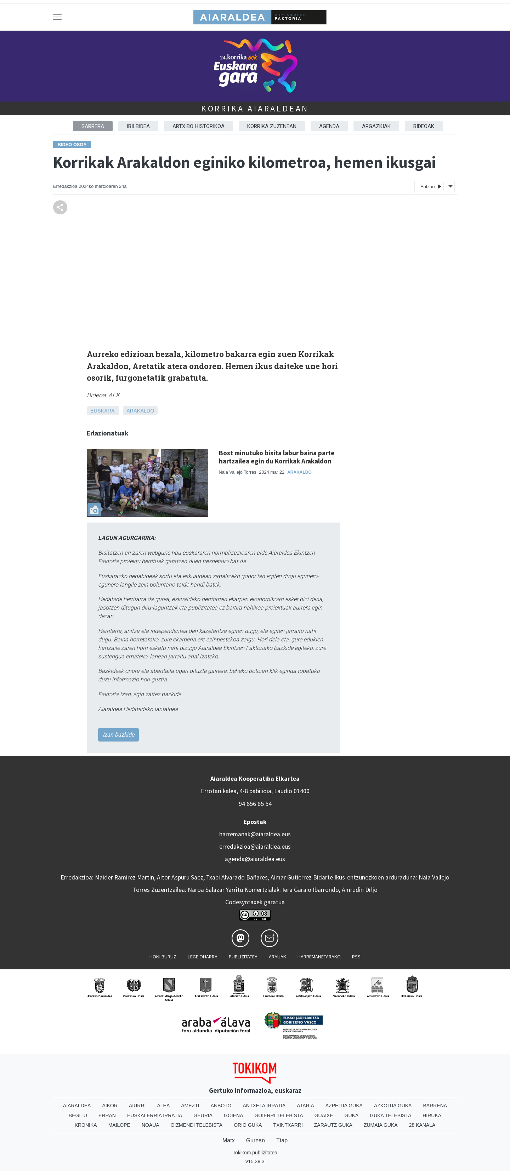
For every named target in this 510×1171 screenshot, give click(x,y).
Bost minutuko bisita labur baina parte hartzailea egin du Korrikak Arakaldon (277, 457)
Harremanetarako (319, 956)
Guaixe (323, 1115)
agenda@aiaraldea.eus (255, 859)
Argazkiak (376, 126)
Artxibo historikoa (198, 126)
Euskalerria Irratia (154, 1115)
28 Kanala (422, 1125)
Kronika (86, 1125)
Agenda (329, 126)
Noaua (150, 1125)
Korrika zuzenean (271, 126)
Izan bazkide (118, 734)
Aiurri (137, 1105)
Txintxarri (288, 1125)
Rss (356, 956)
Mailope (119, 1125)
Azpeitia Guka (344, 1105)
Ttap (282, 1140)
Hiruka (432, 1115)
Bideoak (423, 126)
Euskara (102, 411)
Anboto (221, 1105)
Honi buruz (162, 956)
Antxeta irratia (264, 1105)
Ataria (305, 1105)
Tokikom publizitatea (255, 1152)
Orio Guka (248, 1125)
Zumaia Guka (381, 1125)
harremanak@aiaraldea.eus (255, 834)
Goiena (233, 1115)
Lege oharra (202, 956)
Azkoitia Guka (393, 1105)
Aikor (110, 1105)
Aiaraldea (77, 1105)
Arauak (277, 956)
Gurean (255, 1140)
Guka (352, 1115)
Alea (163, 1105)
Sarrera (92, 126)
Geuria (202, 1115)
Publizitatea (243, 956)
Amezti (190, 1105)
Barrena (435, 1105)
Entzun (430, 186)
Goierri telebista (278, 1115)
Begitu (78, 1115)
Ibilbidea (138, 126)
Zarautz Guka (333, 1125)
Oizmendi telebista (197, 1125)
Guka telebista (390, 1115)
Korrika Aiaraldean (255, 108)
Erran (107, 1115)
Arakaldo (140, 411)
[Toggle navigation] (57, 17)
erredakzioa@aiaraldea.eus (255, 846)
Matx (228, 1140)
